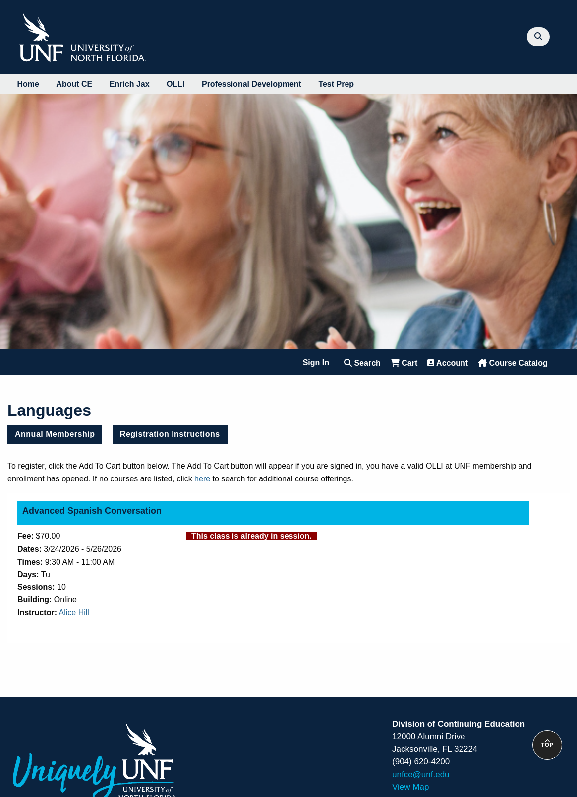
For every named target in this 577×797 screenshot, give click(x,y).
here (202, 479)
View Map (410, 787)
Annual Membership (55, 434)
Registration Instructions (170, 434)
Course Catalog (513, 363)
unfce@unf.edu (421, 774)
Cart (404, 363)
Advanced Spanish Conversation (92, 511)
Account (447, 363)
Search (362, 363)
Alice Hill (74, 612)
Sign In (316, 362)
